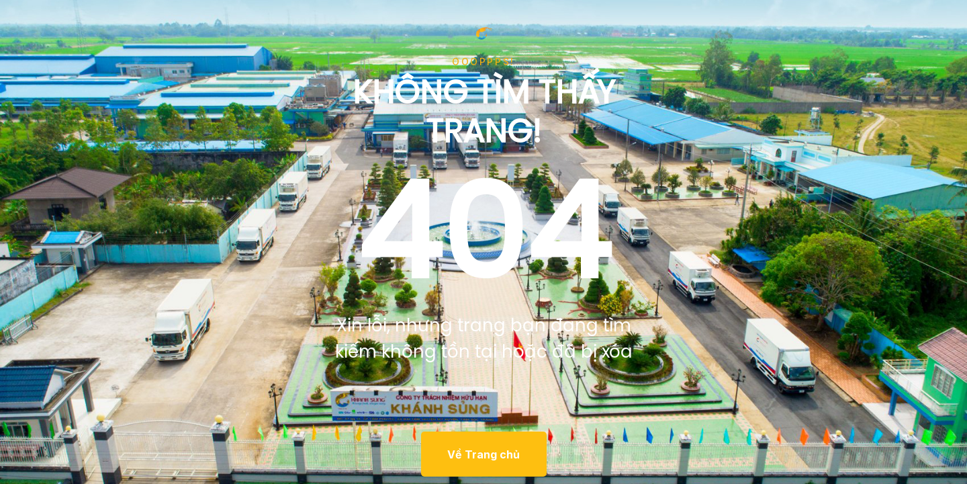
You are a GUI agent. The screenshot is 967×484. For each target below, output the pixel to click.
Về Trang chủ (483, 454)
